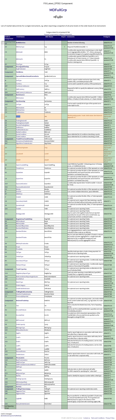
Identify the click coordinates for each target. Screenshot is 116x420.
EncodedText (20, 315)
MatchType (19, 282)
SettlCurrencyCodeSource (24, 92)
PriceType (19, 64)
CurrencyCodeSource (22, 86)
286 (6, 165)
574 (6, 282)
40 (5, 80)
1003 (6, 209)
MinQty (18, 189)
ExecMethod (20, 279)
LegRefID (19, 399)
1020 (6, 354)
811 (6, 249)
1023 (6, 320)
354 (6, 310)
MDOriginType (20, 328)
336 (6, 121)
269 (6, 47)
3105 (6, 330)
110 (6, 189)
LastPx (18, 346)
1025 (6, 342)
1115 (6, 285)
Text (17, 306)
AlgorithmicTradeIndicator (24, 143)
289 (6, 224)
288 (6, 221)
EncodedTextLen (21, 310)
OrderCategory (20, 285)
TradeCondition (21, 137)
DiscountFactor (21, 351)
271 (6, 98)
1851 (6, 214)
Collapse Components (65, 34)
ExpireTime (19, 179)
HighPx (18, 333)
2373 (6, 294)
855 (6, 261)
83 (5, 376)
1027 (6, 384)
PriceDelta (19, 249)
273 (6, 110)
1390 (6, 289)
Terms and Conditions (98, 418)
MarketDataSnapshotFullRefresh (11, 416)
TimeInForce (20, 168)
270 (6, 59)
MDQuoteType (20, 373)
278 (6, 52)
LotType (18, 104)
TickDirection (20, 112)
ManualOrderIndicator (23, 404)
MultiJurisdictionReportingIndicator (27, 277)
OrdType (18, 80)
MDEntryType (20, 47)
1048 (6, 379)
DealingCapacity (21, 379)
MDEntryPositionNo (22, 244)
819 (6, 69)
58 (5, 306)
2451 (6, 365)
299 (6, 205)
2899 (6, 92)
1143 (6, 360)
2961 (6, 141)
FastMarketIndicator (22, 130)
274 (6, 112)
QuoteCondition (21, 134)
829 (6, 256)
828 (6, 252)
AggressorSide (20, 393)
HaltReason (19, 127)
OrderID (18, 197)
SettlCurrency (20, 89)
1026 (6, 382)
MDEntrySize (20, 98)
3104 (6, 237)
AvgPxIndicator (21, 69)
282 (6, 148)
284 (6, 160)
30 (5, 349)
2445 (6, 391)
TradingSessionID (21, 121)
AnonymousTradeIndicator (24, 141)
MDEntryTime (20, 110)
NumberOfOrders (21, 231)
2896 (6, 265)
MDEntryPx (19, 59)
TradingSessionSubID (22, 123)
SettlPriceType (20, 362)
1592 (6, 351)
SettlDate (19, 370)
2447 (6, 130)
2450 (6, 228)
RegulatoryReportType (23, 273)
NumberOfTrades (21, 237)
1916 (6, 187)
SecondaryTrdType (22, 261)
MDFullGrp (58, 10)
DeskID (18, 160)
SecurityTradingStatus (22, 125)
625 (6, 123)
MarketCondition (21, 132)
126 (6, 179)
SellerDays (19, 194)
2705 (6, 132)
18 (5, 192)
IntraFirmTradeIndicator (23, 294)
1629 (6, 184)
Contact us (86, 418)
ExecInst (18, 192)
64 (5, 370)
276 (6, 134)
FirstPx (18, 342)
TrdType (18, 252)
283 (6, 154)
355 (6, 315)
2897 (6, 86)
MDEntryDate (20, 108)
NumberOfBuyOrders (22, 226)
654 (6, 399)
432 (6, 172)
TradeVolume (20, 354)
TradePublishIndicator (23, 289)
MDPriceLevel (20, 320)
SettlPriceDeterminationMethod (25, 365)
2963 (6, 277)
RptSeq (18, 376)
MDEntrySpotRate (21, 382)
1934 (6, 273)
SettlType (19, 367)
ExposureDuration (21, 184)
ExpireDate (19, 172)
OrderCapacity (20, 324)
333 (6, 337)
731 (6, 362)
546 (6, 247)
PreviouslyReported (22, 296)
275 (6, 116)
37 (5, 197)
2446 (6, 393)
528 (6, 324)
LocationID (19, 154)
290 (6, 244)
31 (5, 346)
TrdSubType (19, 256)
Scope (18, 247)
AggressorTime (20, 391)
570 (6, 296)
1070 (6, 373)
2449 (6, 226)
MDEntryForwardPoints (23, 384)
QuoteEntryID (20, 205)
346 (6, 231)
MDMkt (18, 116)
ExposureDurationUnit (23, 187)
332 (6, 333)
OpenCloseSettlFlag (22, 165)
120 (6, 89)
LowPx (18, 337)
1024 (6, 328)
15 (5, 84)
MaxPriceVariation (21, 360)
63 (5, 367)
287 (6, 194)
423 (6, 64)
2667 (6, 143)
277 (6, 137)
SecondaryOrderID (21, 201)
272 (6, 108)
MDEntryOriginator (22, 148)
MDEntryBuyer (20, 221)
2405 (6, 279)
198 (6, 201)
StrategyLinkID (20, 214)
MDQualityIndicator (22, 330)
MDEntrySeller (20, 224)
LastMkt (18, 349)
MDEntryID (19, 52)
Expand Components (50, 34)
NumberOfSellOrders (22, 228)
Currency (19, 84)
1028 (6, 404)
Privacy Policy (110, 418)
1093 (6, 104)
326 (6, 125)
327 (6, 127)
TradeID (18, 209)
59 (5, 168)
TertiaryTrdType (21, 265)
